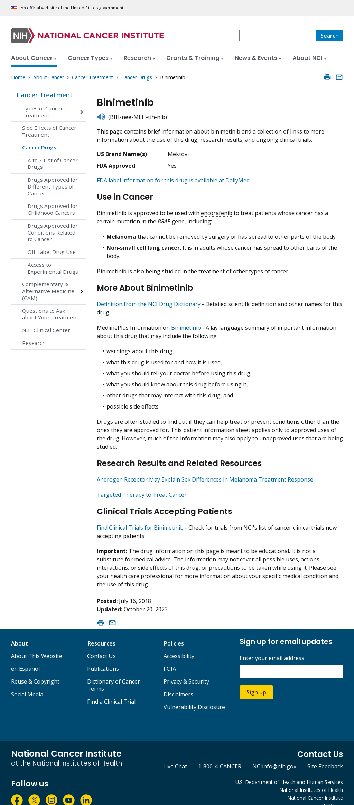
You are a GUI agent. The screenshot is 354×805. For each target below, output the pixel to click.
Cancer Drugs (39, 147)
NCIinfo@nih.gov (274, 754)
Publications (103, 657)
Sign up (256, 680)
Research (34, 342)
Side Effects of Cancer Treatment (49, 131)
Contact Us (101, 644)
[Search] (329, 35)
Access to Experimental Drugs (53, 268)
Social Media (27, 682)
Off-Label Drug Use (52, 251)
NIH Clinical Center (46, 330)
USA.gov (333, 793)
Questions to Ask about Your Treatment (50, 314)
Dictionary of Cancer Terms (113, 673)
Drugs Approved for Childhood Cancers (53, 209)
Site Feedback (325, 754)
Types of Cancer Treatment (42, 112)
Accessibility (179, 644)
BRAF (164, 218)
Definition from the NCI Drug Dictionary (149, 298)
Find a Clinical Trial (111, 690)
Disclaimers (178, 682)
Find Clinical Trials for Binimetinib (140, 516)
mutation (128, 218)
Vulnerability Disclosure (194, 695)
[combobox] (277, 35)
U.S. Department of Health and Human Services (289, 770)
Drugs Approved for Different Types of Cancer (53, 186)
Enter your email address (272, 646)
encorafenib (216, 210)
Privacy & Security (186, 670)
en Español (25, 657)
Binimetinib (186, 322)
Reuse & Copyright (35, 670)
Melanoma (121, 233)
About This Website (36, 644)
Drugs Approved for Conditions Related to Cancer (53, 232)
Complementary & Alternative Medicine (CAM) (48, 291)
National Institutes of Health (311, 778)
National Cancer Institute (315, 786)
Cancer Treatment (45, 95)
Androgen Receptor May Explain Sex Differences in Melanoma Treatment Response (205, 470)
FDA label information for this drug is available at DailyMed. (174, 180)
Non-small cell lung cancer (143, 244)
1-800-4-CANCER (219, 754)
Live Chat (175, 754)
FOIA (170, 657)
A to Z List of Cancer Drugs (53, 164)
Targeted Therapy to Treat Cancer (142, 486)
